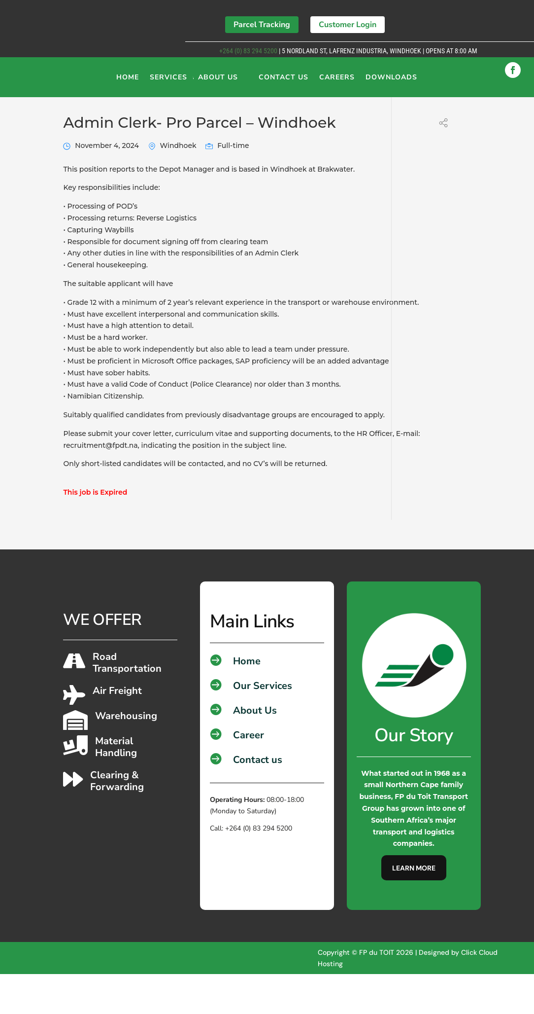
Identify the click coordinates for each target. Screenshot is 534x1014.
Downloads (391, 81)
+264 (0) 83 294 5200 (247, 51)
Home (127, 81)
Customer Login (347, 24)
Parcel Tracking (262, 24)
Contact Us (283, 81)
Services (168, 81)
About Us (218, 81)
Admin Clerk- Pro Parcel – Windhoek (199, 162)
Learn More (413, 908)
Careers (337, 81)
